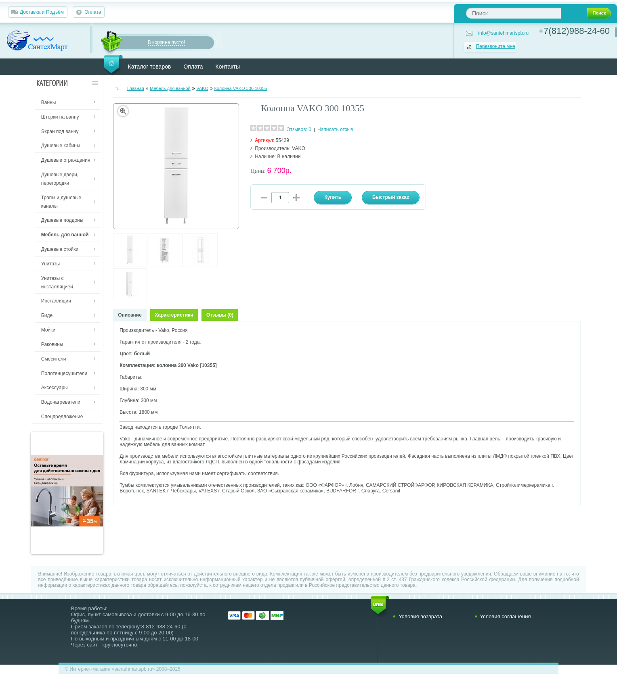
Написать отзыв (335, 129)
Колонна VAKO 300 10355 (240, 88)
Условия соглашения (505, 616)
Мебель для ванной (170, 88)
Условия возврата (420, 616)
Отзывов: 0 (298, 129)
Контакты (228, 66)
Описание (130, 315)
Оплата (92, 12)
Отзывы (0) (219, 315)
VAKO (202, 88)
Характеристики (174, 315)
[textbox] (513, 13)
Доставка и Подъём (42, 12)
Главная (135, 88)
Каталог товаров (149, 66)
